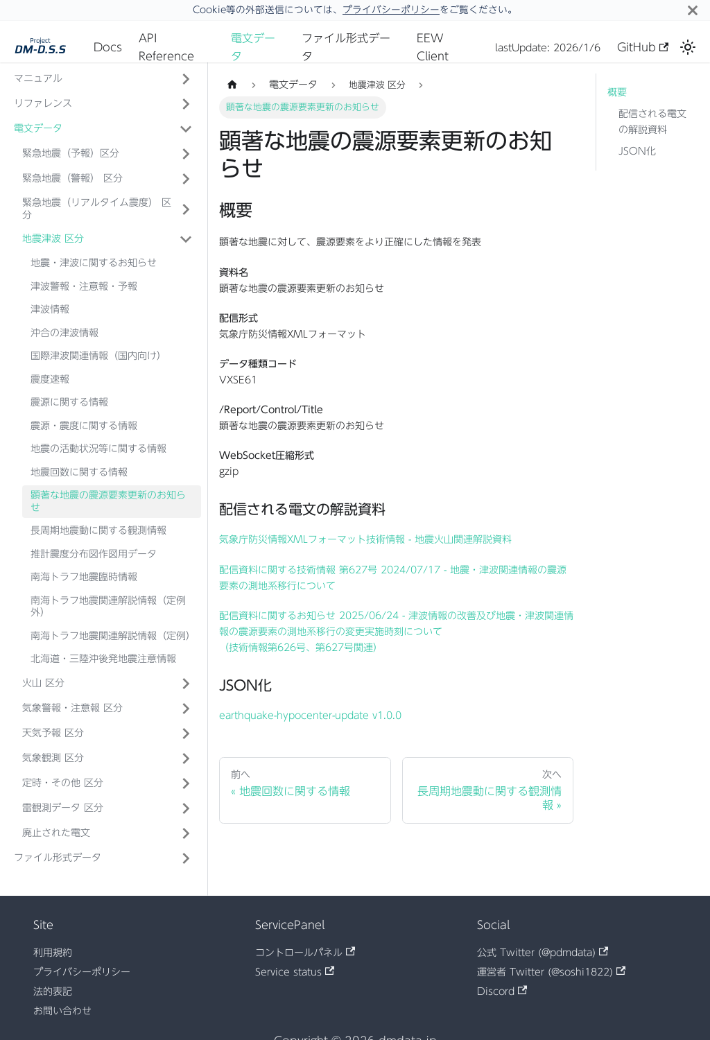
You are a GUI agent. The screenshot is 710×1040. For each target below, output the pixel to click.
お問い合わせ (62, 1011)
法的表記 (52, 991)
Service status (294, 972)
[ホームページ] (232, 85)
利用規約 (52, 952)
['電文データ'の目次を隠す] (186, 129)
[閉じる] (692, 10)
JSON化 (637, 151)
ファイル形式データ (346, 47)
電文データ (253, 47)
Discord (502, 991)
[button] (107, 154)
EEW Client (433, 47)
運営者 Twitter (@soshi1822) (551, 972)
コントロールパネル (305, 952)
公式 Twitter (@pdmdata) (542, 952)
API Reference (166, 47)
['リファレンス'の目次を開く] (186, 104)
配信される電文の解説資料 (652, 122)
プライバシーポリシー (391, 10)
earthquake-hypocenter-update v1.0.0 (310, 715)
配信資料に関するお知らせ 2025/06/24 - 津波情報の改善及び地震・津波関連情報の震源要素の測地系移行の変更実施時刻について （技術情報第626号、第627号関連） (396, 631)
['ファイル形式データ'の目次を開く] (186, 858)
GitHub (642, 47)
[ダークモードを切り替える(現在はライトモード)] (688, 47)
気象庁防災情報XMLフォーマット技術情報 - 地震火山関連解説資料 (365, 539)
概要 (617, 92)
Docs (108, 47)
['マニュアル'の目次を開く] (186, 79)
